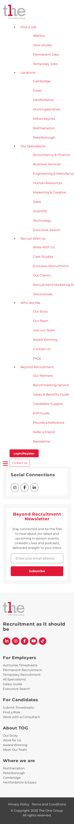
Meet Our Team (15, 750)
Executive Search (16, 689)
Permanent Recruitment (22, 670)
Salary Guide (12, 684)
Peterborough (14, 773)
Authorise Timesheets (20, 665)
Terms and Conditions (49, 804)
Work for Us (12, 740)
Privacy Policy (18, 804)
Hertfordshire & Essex (20, 782)
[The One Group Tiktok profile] (42, 641)
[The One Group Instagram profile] (15, 641)
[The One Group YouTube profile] (33, 641)
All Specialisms (14, 679)
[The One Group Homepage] (37, 12)
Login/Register (24, 453)
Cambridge (12, 778)
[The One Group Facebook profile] (24, 641)
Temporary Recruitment (22, 675)
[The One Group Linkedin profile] (6, 641)
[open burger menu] (5, 463)
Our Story (10, 735)
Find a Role (11, 712)
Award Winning (15, 745)
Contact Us (19, 463)
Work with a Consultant (21, 717)
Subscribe (37, 571)
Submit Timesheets (18, 707)
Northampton (14, 768)
